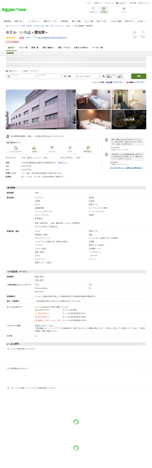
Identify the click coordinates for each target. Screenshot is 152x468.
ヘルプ (88, 3)
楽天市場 (133, 3)
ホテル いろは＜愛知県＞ (27, 32)
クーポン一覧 (97, 48)
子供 (87, 76)
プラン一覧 (23, 48)
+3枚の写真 (129, 119)
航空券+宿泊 (114, 82)
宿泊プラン (13, 71)
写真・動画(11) (48, 48)
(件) (28, 37)
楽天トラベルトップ (12, 26)
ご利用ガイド (97, 3)
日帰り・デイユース (31, 71)
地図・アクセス (64, 48)
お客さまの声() (81, 48)
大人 (81, 76)
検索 (139, 76)
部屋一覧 (34, 48)
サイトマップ (109, 3)
